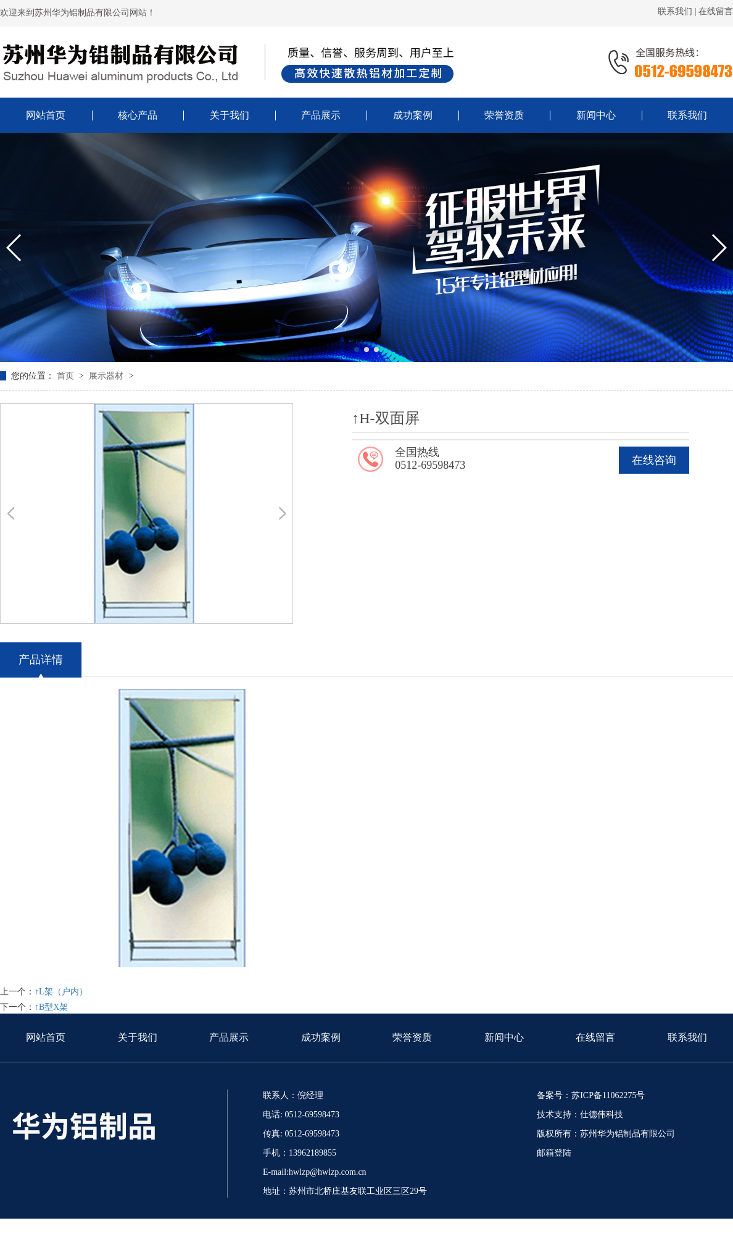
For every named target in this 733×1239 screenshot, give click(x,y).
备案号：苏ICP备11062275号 (591, 1095)
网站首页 (45, 1037)
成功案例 (321, 1037)
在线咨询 (654, 460)
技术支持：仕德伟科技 (580, 1114)
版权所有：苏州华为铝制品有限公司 (606, 1133)
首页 (67, 375)
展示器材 (107, 375)
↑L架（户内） (61, 991)
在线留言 (715, 11)
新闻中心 (504, 1037)
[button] (356, 349)
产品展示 (229, 1037)
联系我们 (687, 1037)
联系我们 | (678, 11)
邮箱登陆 (554, 1152)
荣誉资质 (412, 1037)
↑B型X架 (51, 1007)
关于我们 (137, 1037)
